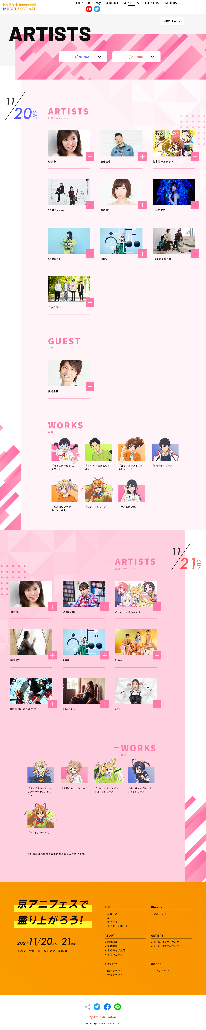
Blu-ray (94, 3)
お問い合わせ (115, 954)
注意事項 (112, 946)
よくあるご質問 (116, 950)
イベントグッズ (163, 970)
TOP (79, 3)
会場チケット (115, 974)
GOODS (171, 3)
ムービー (112, 917)
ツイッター (113, 922)
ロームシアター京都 (51, 951)
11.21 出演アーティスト (168, 946)
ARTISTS (131, 3)
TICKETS (152, 3)
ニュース (112, 913)
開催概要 (112, 942)
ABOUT (112, 3)
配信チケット (115, 970)
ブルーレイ (160, 913)
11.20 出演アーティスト (168, 942)
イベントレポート (117, 926)
